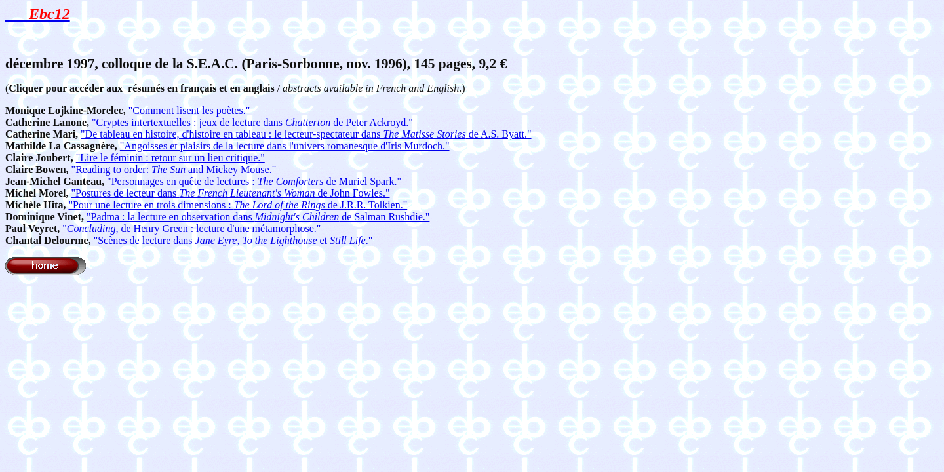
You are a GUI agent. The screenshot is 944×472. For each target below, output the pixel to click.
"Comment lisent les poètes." (189, 110)
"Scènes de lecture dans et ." (233, 240)
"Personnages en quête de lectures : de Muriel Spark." (254, 181)
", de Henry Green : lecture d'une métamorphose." (191, 228)
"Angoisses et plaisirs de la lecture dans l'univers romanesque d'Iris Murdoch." (285, 145)
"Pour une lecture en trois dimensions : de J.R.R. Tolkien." (237, 204)
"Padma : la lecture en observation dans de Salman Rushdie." (258, 216)
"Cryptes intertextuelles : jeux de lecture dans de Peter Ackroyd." (252, 122)
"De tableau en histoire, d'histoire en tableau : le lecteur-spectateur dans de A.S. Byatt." (306, 134)
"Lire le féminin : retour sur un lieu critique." (170, 157)
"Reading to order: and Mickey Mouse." (174, 169)
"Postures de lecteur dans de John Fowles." (230, 193)
